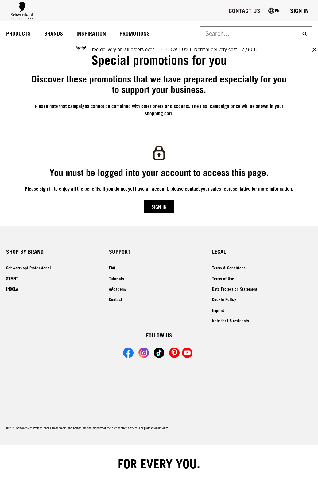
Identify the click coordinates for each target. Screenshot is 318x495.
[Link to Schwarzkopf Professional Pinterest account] (174, 353)
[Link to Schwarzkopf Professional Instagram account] (143, 353)
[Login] (299, 11)
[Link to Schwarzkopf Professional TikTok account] (159, 353)
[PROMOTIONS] (134, 33)
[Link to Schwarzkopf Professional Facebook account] (128, 353)
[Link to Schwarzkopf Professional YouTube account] (187, 353)
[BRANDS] (53, 33)
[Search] (304, 34)
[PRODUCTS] (18, 33)
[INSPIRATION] (91, 33)
